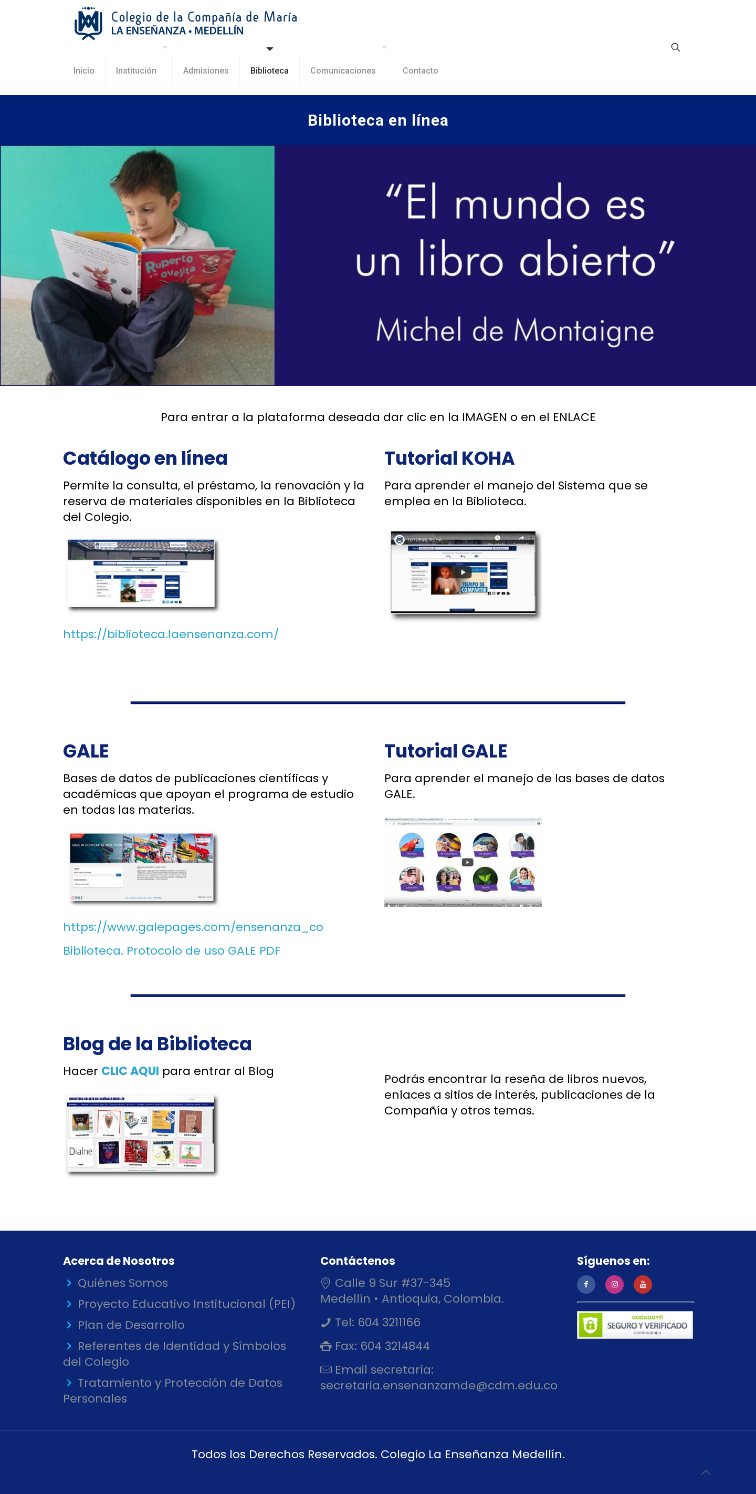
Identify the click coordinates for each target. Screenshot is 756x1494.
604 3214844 (393, 1346)
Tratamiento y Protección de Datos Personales (172, 1391)
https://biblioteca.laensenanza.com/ (171, 634)
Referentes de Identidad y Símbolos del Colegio (174, 1354)
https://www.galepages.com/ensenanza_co (193, 927)
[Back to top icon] (706, 1472)
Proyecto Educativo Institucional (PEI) (187, 1304)
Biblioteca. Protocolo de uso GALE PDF (171, 951)
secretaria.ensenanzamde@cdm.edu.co (439, 1385)
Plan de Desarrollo (131, 1325)
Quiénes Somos (123, 1283)
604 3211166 (387, 1322)
